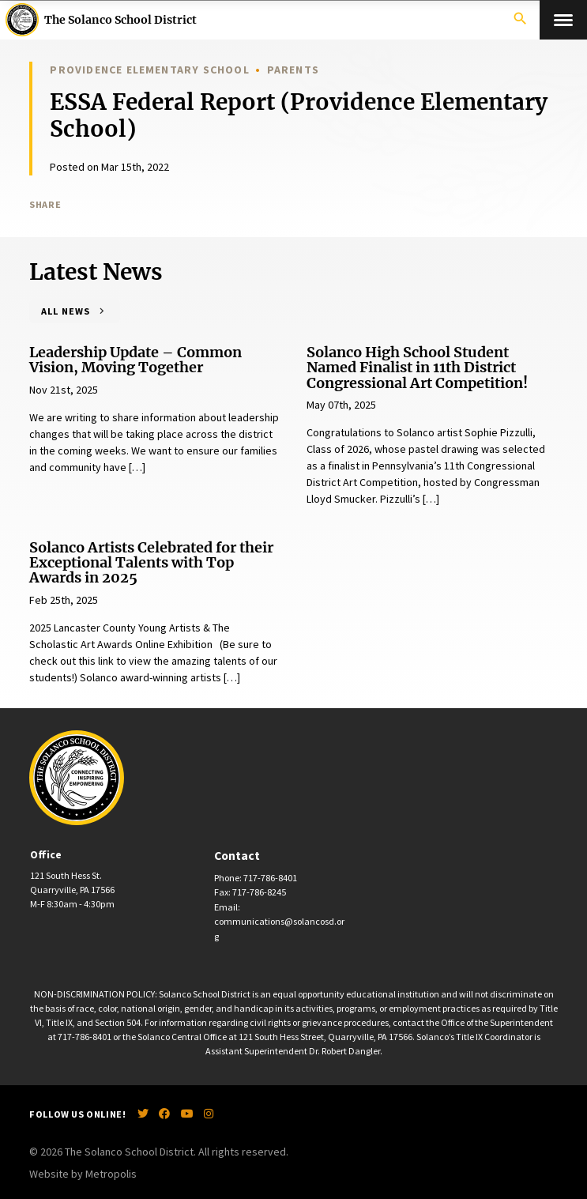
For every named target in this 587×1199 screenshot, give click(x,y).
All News (65, 311)
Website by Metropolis (83, 1174)
